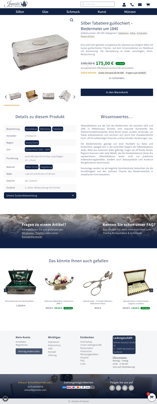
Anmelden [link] (21, 341)
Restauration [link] (86, 348)
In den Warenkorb (117, 92)
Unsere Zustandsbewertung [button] (21, 195)
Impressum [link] (53, 341)
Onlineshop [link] (86, 341)
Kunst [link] (102, 12)
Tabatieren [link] (123, 33)
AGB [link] (50, 348)
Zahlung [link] (52, 355)
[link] (16, 6)
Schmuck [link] (73, 12)
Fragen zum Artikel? (136, 72)
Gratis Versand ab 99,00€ (111, 72)
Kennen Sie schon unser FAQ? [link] (129, 224)
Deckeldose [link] (31, 128)
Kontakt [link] (52, 351)
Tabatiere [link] (57, 128)
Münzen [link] (130, 12)
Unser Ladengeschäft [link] (90, 344)
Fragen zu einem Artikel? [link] (44, 224)
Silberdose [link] (45, 128)
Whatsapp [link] (28, 233)
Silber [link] (20, 12)
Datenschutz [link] (54, 345)
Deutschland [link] (32, 142)
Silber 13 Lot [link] (32, 167)
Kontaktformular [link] (32, 236)
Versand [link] (84, 357)
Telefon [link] (40, 233)
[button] (74, 97)
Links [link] (82, 363)
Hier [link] (105, 229)
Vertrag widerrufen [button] (29, 351)
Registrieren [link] (22, 344)
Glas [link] (45, 12)
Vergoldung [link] (46, 167)
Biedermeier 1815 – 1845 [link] (38, 149)
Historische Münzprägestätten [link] (89, 353)
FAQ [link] (82, 360)
